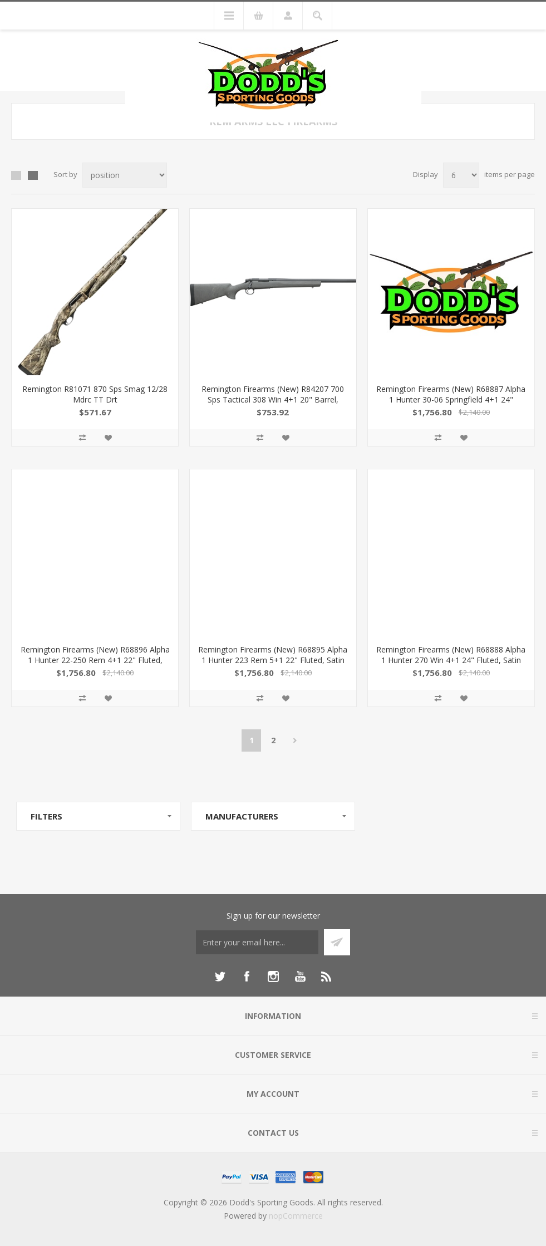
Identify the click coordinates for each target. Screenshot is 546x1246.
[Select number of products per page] (461, 175)
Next (294, 740)
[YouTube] (300, 976)
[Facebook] (246, 976)
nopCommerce (296, 1215)
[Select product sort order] (124, 175)
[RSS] (327, 976)
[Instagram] (273, 976)
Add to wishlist (108, 437)
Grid (16, 175)
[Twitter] (220, 976)
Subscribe (337, 942)
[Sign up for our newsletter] (257, 942)
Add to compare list (82, 437)
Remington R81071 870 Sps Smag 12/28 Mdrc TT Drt (95, 394)
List (33, 175)
